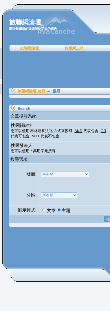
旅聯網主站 (74, 48)
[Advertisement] (56, 70)
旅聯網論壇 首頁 (31, 91)
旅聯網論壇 (29, 48)
